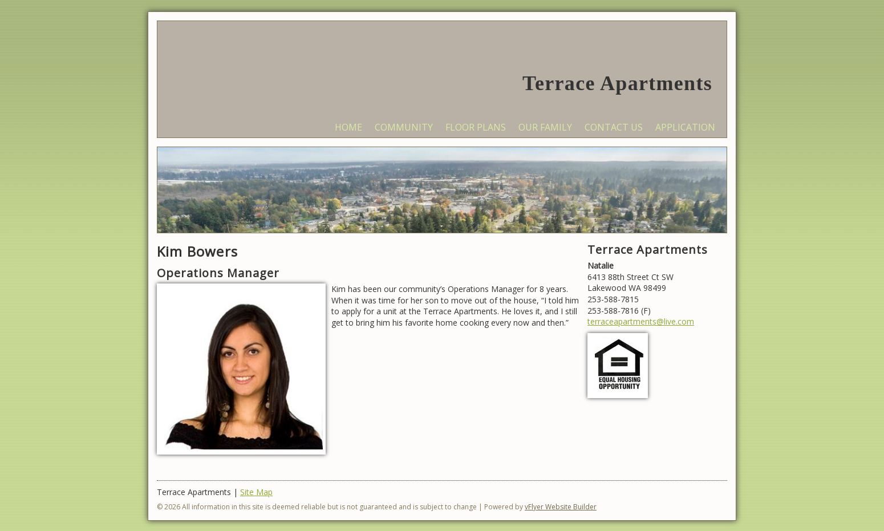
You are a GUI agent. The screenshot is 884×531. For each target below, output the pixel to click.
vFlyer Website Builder (561, 507)
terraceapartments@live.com (640, 321)
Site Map (256, 492)
